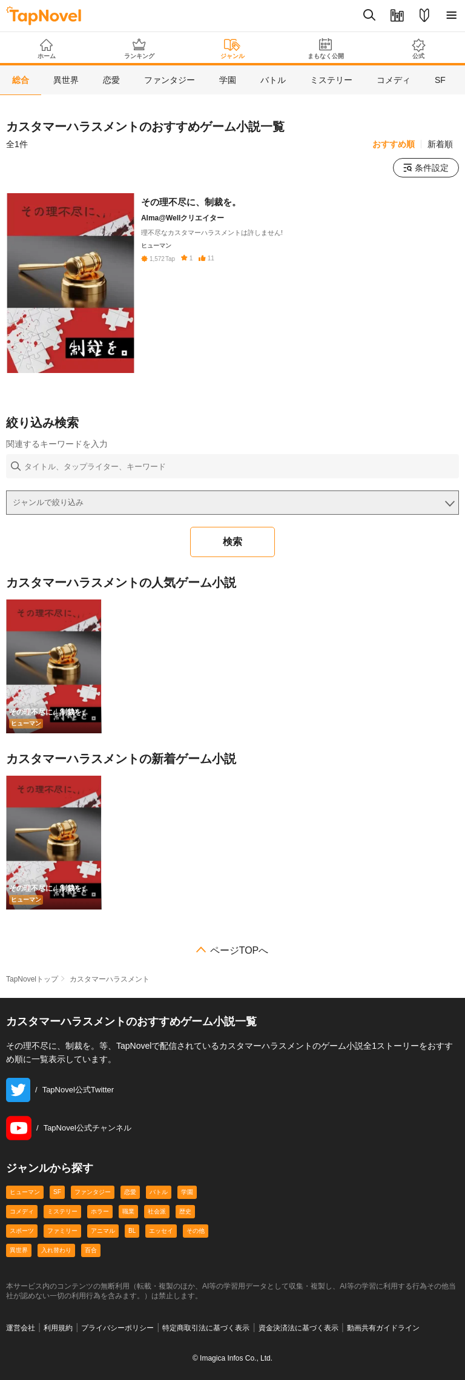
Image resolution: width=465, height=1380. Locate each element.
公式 (418, 48)
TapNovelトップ (32, 979)
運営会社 (20, 1328)
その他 (195, 1230)
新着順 (440, 144)
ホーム (46, 49)
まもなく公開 (325, 48)
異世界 (19, 1250)
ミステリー (62, 1211)
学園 (187, 1192)
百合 (91, 1250)
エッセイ (161, 1230)
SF (57, 1192)
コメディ (22, 1211)
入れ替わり (56, 1250)
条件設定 (426, 168)
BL (132, 1230)
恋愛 (130, 1192)
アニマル (103, 1230)
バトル (159, 1192)
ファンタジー (92, 1192)
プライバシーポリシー (117, 1328)
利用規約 (58, 1328)
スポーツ (22, 1230)
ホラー (100, 1211)
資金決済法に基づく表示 (298, 1328)
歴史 (185, 1211)
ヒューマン (25, 1192)
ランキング (139, 48)
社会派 (157, 1211)
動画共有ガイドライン (383, 1328)
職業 (128, 1211)
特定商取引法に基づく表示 (205, 1328)
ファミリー (62, 1230)
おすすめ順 (393, 144)
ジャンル (232, 49)
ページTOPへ (239, 951)
